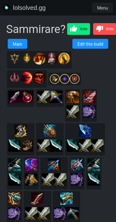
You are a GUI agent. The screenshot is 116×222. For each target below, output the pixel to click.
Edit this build (90, 44)
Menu (102, 8)
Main (17, 44)
